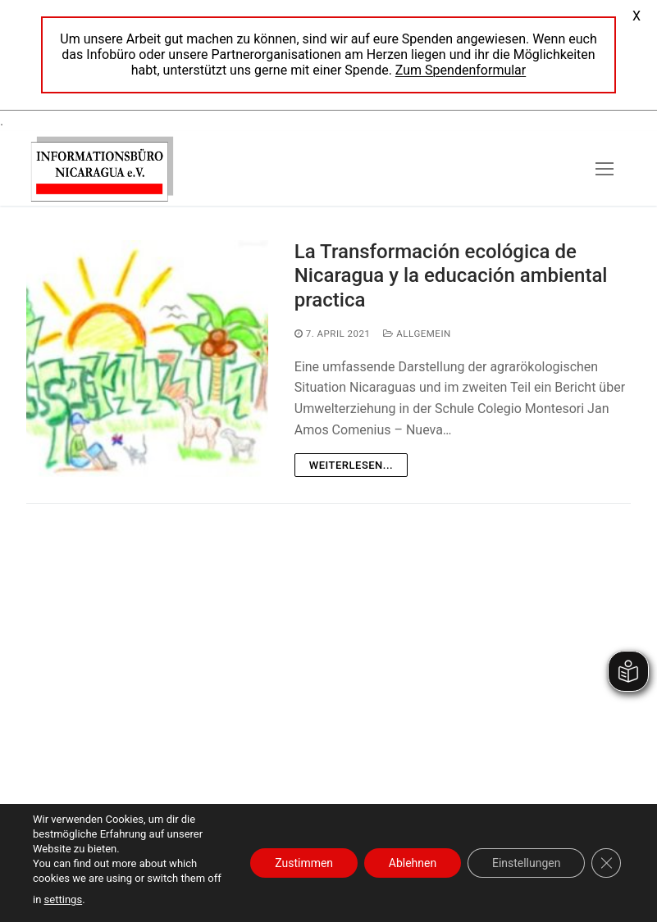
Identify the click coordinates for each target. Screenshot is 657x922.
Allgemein (416, 333)
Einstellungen (525, 863)
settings (63, 899)
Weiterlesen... (351, 465)
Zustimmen (303, 863)
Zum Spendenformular (460, 70)
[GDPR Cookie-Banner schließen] (606, 863)
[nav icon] (604, 169)
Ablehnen (412, 863)
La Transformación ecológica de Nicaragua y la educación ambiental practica (451, 275)
